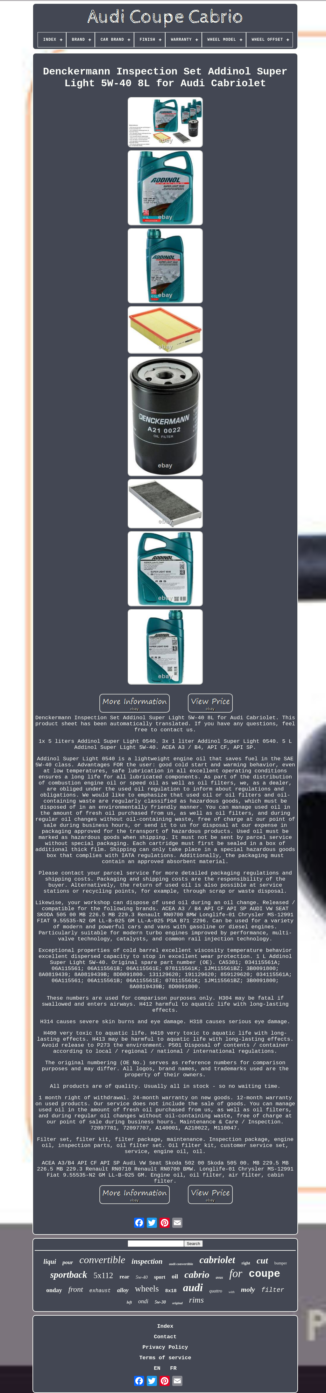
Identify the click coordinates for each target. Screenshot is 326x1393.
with (232, 1292)
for (235, 1273)
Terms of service (165, 1358)
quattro (215, 1291)
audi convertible (181, 1264)
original (177, 1303)
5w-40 (142, 1277)
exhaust (100, 1291)
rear (124, 1277)
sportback (68, 1275)
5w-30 (160, 1302)
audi (193, 1287)
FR (173, 1368)
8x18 (171, 1291)
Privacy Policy (165, 1347)
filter (272, 1290)
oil (175, 1276)
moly (248, 1289)
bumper (280, 1263)
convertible (102, 1259)
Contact (165, 1337)
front (75, 1289)
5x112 (103, 1275)
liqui (50, 1261)
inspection (146, 1261)
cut (262, 1260)
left (129, 1302)
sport (160, 1277)
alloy (123, 1290)
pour (67, 1262)
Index (165, 1326)
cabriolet (217, 1259)
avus (219, 1277)
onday (54, 1290)
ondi (143, 1301)
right (245, 1263)
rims (196, 1300)
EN (157, 1368)
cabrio (196, 1274)
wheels (147, 1288)
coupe (264, 1274)
